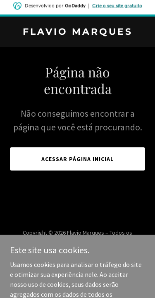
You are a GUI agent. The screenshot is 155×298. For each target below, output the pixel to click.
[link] (77, 32)
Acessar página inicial (77, 159)
